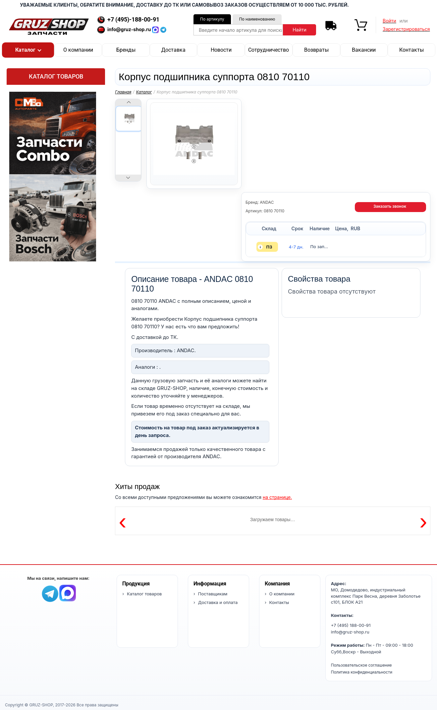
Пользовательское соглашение (361, 665)
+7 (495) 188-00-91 (351, 625)
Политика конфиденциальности (361, 672)
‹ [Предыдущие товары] (122, 520)
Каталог (144, 91)
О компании (78, 50)
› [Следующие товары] (423, 520)
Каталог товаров (56, 76)
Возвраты (316, 50)
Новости (221, 50)
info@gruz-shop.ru (350, 631)
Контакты (411, 50)
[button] (28, 50)
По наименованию (257, 19)
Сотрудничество (268, 50)
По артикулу (212, 19)
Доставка (173, 50)
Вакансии (364, 50)
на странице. (277, 497)
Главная (123, 91)
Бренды (126, 50)
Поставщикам (212, 593)
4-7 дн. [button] (296, 247)
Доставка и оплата (217, 602)
